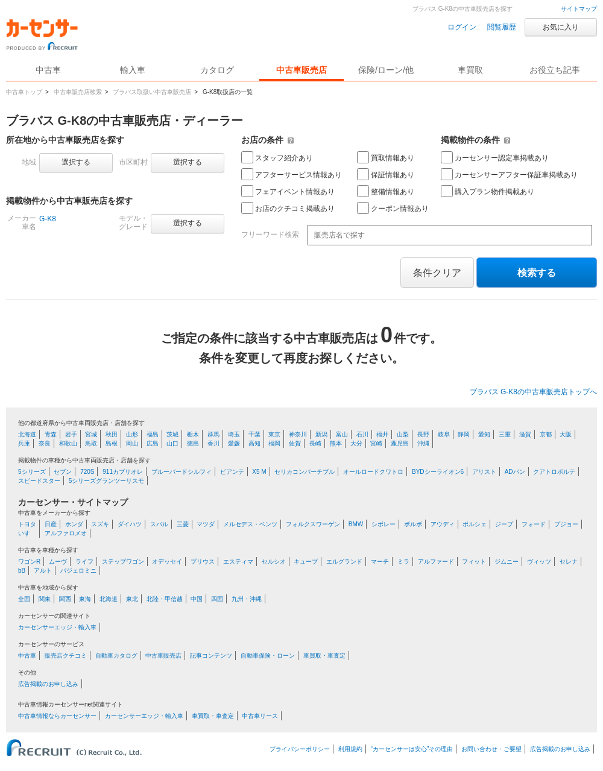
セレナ (569, 561)
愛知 (484, 434)
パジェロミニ (78, 570)
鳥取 (91, 443)
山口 (172, 443)
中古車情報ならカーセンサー (57, 716)
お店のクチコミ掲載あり (288, 208)
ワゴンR (29, 561)
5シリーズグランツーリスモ (107, 480)
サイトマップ (579, 8)
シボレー (383, 524)
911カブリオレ (123, 471)
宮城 (91, 434)
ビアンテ (232, 471)
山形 (132, 434)
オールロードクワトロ (373, 471)
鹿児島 (400, 443)
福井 (382, 434)
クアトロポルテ (554, 471)
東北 (132, 599)
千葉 (254, 434)
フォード (534, 524)
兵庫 (24, 443)
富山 (342, 434)
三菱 (183, 524)
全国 (24, 599)
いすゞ (27, 533)
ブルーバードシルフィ (181, 471)
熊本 (336, 443)
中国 (197, 599)
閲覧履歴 (501, 27)
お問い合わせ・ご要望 (491, 749)
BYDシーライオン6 (438, 471)
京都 (546, 434)
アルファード (436, 561)
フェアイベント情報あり (288, 191)
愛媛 (234, 443)
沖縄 (423, 443)
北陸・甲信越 (165, 599)
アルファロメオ (66, 533)
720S (87, 471)
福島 (153, 434)
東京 (274, 434)
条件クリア (437, 273)
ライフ (84, 561)
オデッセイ (167, 561)
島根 (112, 443)
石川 (362, 434)
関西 (65, 599)
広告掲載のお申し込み (48, 684)
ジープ (504, 524)
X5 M (259, 471)
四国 (217, 599)
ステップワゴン (123, 561)
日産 (51, 524)
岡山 (132, 443)
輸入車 (132, 70)
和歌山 (68, 443)
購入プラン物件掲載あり (487, 191)
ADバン (515, 471)
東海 (85, 599)
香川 (213, 443)
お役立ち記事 (554, 70)
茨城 (172, 434)
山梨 (403, 434)
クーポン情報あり (393, 208)
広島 (153, 443)
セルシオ (274, 561)
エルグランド (344, 561)
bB (21, 570)
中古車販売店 (301, 70)
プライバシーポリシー (300, 749)
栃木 (193, 434)
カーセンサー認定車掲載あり (495, 157)
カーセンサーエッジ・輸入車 (57, 627)
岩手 (71, 434)
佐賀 (295, 443)
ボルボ (413, 524)
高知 (254, 443)
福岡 (274, 443)
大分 (356, 443)
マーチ (380, 561)
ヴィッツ (539, 561)
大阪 (566, 434)
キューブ (306, 561)
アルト (43, 570)
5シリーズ (32, 471)
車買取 (470, 70)
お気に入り (561, 27)
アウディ (443, 524)
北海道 (27, 434)
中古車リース (260, 716)
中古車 (27, 655)
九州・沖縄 (247, 599)
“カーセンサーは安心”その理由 (412, 749)
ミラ (403, 561)
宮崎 (376, 443)
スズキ (100, 524)
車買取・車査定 (324, 655)
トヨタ (27, 524)
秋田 (112, 434)
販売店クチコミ (66, 655)
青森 (51, 434)
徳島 (193, 443)
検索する (536, 273)
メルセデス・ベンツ (250, 524)
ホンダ (74, 524)
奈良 (45, 443)
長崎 (315, 443)
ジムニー (506, 561)
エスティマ (238, 561)
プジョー (566, 524)
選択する (76, 162)
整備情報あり (385, 191)
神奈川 (298, 434)
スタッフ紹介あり (277, 157)
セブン (63, 471)
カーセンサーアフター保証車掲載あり (509, 174)
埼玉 (234, 434)
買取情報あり (385, 157)
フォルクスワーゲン (313, 524)
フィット (474, 561)
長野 (423, 434)
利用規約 (350, 749)
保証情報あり (385, 174)
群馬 (213, 434)
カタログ (217, 70)
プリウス (203, 561)
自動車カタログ (116, 655)
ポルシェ (475, 524)
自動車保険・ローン (268, 655)
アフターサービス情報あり (291, 174)
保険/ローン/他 (386, 70)
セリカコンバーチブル (304, 471)
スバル (159, 524)
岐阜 (444, 434)
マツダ (206, 524)
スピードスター (39, 480)
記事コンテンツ (211, 655)
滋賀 (525, 434)
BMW (356, 524)
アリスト (484, 471)
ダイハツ (130, 524)
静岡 (464, 434)
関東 (45, 599)
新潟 (321, 434)
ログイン (461, 27)
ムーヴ (58, 561)
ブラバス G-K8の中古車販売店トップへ (533, 392)
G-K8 (47, 218)
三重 (505, 434)
